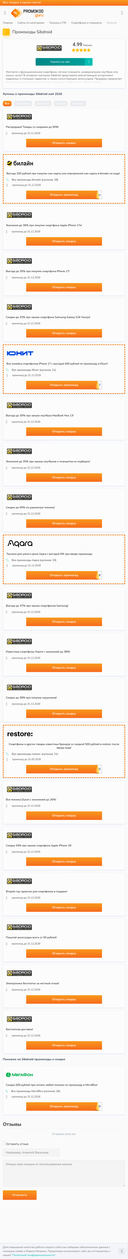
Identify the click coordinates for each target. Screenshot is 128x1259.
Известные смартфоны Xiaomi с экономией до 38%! (38, 652)
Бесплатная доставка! (19, 1029)
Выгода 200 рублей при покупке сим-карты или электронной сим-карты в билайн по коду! (63, 173)
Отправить (19, 1195)
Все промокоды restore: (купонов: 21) (32, 754)
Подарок (78, 103)
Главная (8, 23)
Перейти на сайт (71, 62)
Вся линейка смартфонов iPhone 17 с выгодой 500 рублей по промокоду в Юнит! (57, 364)
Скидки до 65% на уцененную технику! (30, 507)
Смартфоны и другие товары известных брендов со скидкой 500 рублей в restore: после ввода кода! (64, 746)
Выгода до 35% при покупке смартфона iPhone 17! (37, 271)
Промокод (23, 103)
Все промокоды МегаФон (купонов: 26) (33, 1091)
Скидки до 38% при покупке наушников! (31, 697)
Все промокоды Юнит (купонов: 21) (31, 370)
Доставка (42, 103)
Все (7, 103)
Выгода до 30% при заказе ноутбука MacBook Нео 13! (40, 415)
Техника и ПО (57, 23)
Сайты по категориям (31, 23)
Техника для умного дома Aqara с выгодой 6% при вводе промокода (49, 554)
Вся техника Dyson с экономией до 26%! (31, 799)
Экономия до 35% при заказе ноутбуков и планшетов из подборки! (48, 461)
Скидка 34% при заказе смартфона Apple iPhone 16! (38, 845)
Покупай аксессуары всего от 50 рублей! (31, 937)
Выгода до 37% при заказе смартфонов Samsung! (37, 606)
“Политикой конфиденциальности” (34, 1255)
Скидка (61, 103)
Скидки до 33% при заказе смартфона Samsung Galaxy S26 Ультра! (48, 317)
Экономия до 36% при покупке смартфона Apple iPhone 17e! (44, 225)
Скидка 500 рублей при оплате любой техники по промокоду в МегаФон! (51, 1085)
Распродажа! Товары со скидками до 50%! (32, 127)
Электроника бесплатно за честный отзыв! (32, 983)
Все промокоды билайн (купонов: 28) (32, 180)
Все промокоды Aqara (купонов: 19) (31, 560)
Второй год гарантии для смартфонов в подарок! (36, 891)
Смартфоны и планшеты (86, 23)
